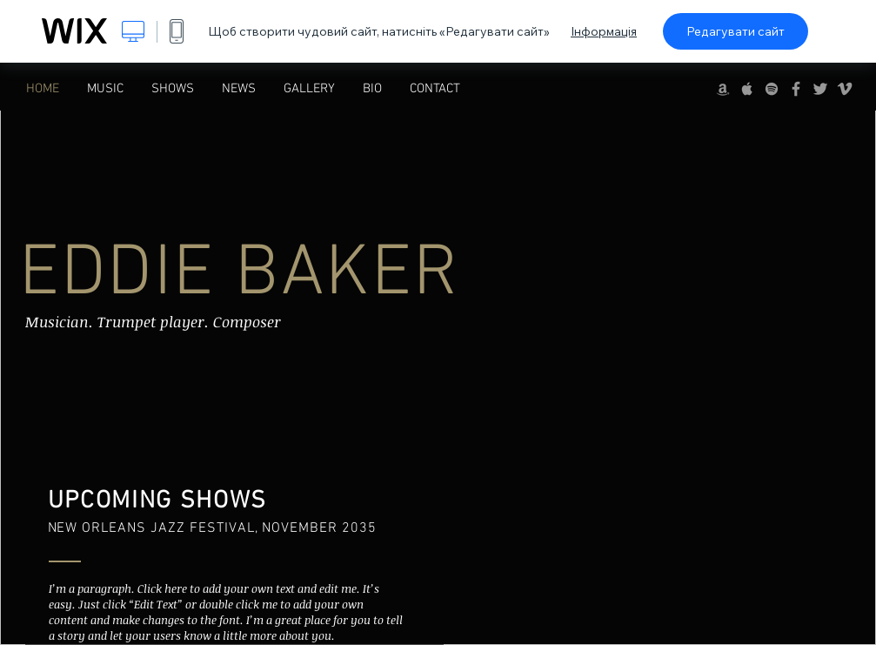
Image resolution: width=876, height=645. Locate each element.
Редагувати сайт (735, 31)
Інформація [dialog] (604, 31)
